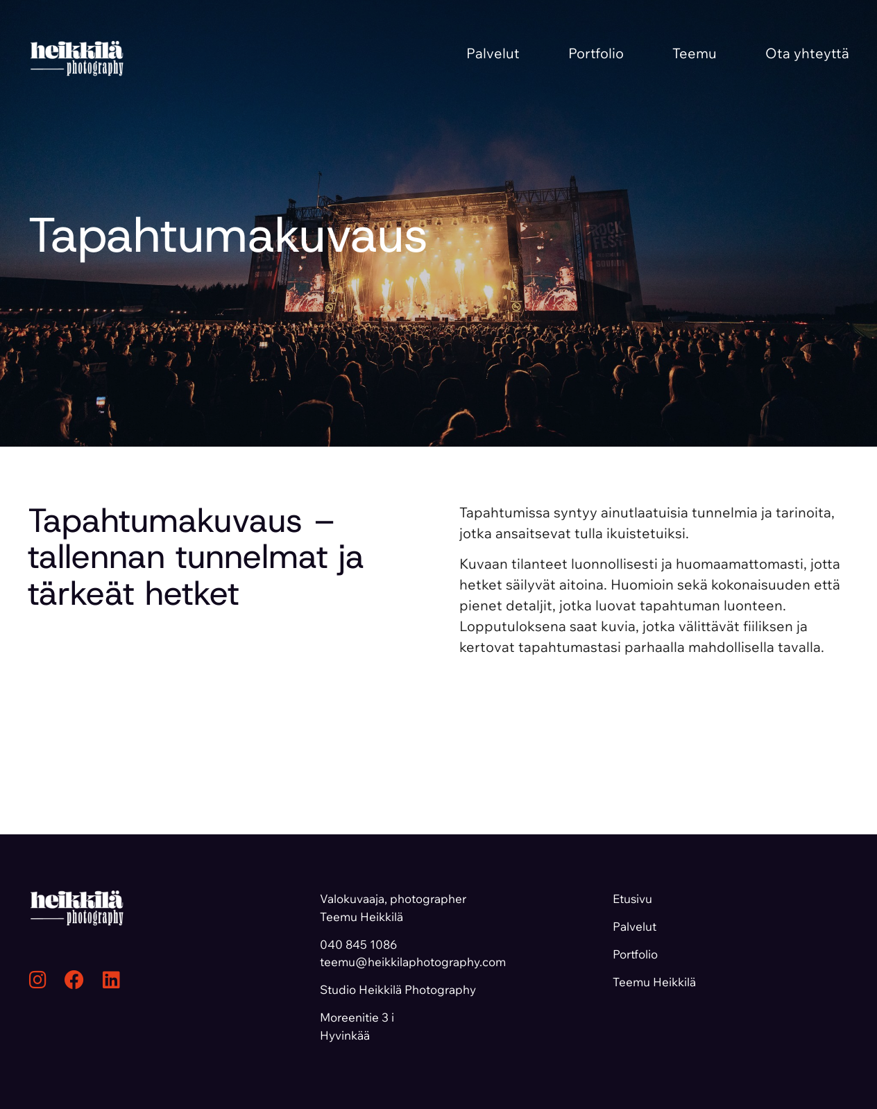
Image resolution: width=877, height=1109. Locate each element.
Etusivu (632, 898)
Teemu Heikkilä (654, 981)
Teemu (694, 53)
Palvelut (493, 53)
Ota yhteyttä (807, 53)
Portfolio (596, 53)
